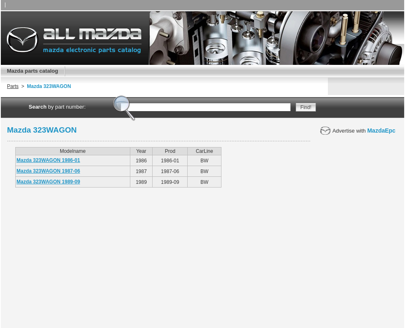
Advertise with (358, 131)
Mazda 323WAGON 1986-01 (48, 160)
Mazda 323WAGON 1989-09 (48, 182)
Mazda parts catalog (32, 71)
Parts (13, 86)
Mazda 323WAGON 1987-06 (48, 171)
